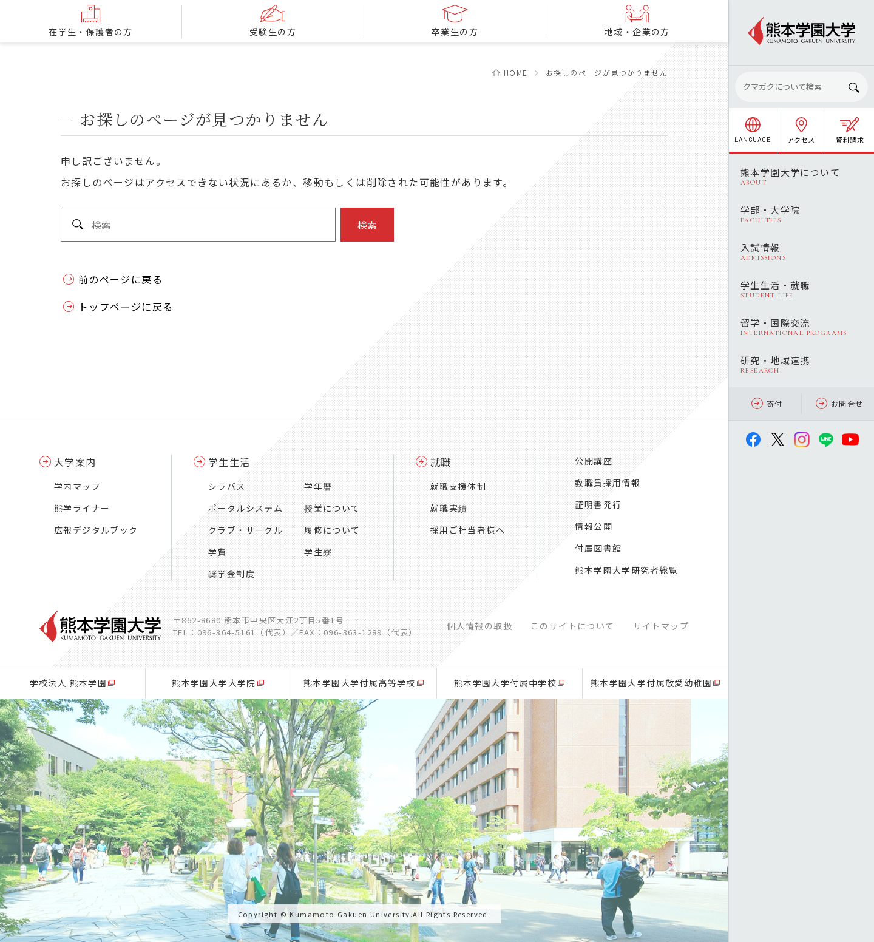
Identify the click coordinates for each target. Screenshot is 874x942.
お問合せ (840, 403)
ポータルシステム (245, 508)
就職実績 (449, 508)
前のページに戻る (120, 279)
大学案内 (75, 462)
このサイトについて (572, 626)
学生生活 (229, 462)
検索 (367, 224)
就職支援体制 (458, 486)
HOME (516, 72)
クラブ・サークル (245, 530)
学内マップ (77, 486)
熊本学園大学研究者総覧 (626, 570)
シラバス (227, 486)
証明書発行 (598, 504)
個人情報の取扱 (479, 626)
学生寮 (318, 552)
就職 (441, 462)
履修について (332, 530)
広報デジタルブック (96, 530)
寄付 (767, 403)
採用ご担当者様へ (467, 530)
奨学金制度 (231, 574)
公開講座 (593, 461)
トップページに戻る (126, 306)
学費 (217, 552)
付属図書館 (598, 548)
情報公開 (593, 526)
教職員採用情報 (607, 482)
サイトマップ (661, 626)
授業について (332, 508)
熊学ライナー (82, 508)
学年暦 (318, 486)
